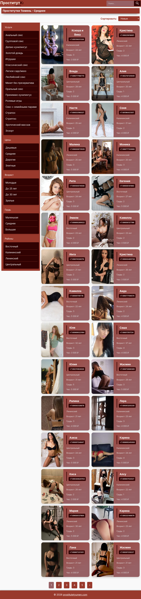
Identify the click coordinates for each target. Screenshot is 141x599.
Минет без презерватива (20, 83)
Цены (8, 140)
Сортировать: (109, 18)
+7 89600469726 (127, 259)
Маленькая (12, 217)
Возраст (9, 175)
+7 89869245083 (127, 442)
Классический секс (17, 65)
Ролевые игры (14, 100)
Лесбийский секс (15, 77)
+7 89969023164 (77, 332)
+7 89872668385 (127, 369)
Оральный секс (14, 89)
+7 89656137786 (127, 222)
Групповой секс (15, 41)
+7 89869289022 (77, 222)
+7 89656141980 (127, 186)
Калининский (13, 252)
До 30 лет (11, 194)
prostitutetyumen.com (75, 594)
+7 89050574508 (77, 186)
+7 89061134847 (77, 442)
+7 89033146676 (127, 516)
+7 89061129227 (127, 552)
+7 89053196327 (77, 113)
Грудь (8, 209)
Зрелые (10, 200)
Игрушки (11, 59)
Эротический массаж (18, 124)
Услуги (8, 27)
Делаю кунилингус (16, 47)
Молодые (11, 182)
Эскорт (10, 130)
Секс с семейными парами (21, 107)
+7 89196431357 (127, 113)
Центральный (13, 264)
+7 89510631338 (77, 39)
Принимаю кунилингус (19, 95)
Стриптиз (11, 118)
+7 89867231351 (77, 552)
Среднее (11, 153)
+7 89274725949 (127, 76)
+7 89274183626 (77, 369)
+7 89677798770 (77, 76)
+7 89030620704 (77, 479)
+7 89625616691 (127, 35)
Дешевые (11, 147)
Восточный (12, 246)
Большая (11, 229)
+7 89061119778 (76, 296)
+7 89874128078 (77, 259)
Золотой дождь (14, 53)
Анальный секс (14, 35)
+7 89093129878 (77, 406)
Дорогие (10, 159)
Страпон (10, 112)
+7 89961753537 (127, 479)
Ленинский (12, 258)
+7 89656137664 (77, 516)
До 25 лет (11, 188)
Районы (9, 238)
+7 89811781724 (127, 332)
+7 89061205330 (127, 406)
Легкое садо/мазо (16, 71)
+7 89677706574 (127, 296)
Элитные (11, 165)
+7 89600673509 (77, 149)
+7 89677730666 (127, 149)
